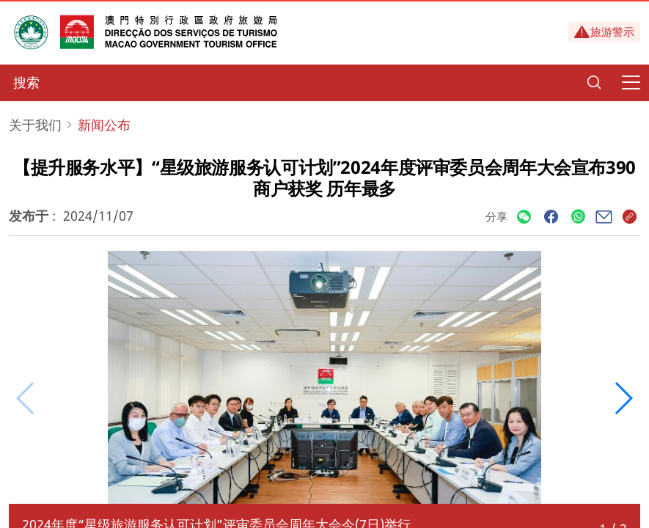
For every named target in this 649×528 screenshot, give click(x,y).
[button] (623, 398)
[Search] (594, 83)
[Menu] (630, 83)
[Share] (524, 217)
